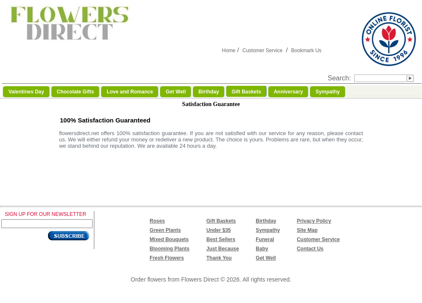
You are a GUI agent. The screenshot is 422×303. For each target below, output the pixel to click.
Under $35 (218, 230)
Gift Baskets (221, 221)
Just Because (222, 249)
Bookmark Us (306, 50)
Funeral (265, 239)
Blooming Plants (170, 249)
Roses (157, 221)
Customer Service (262, 50)
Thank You (219, 258)
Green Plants (165, 230)
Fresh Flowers (167, 258)
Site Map (307, 230)
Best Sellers (220, 239)
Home (228, 50)
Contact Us (310, 249)
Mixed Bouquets (169, 239)
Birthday (266, 221)
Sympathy (268, 230)
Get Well (266, 258)
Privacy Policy (314, 221)
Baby (262, 249)
